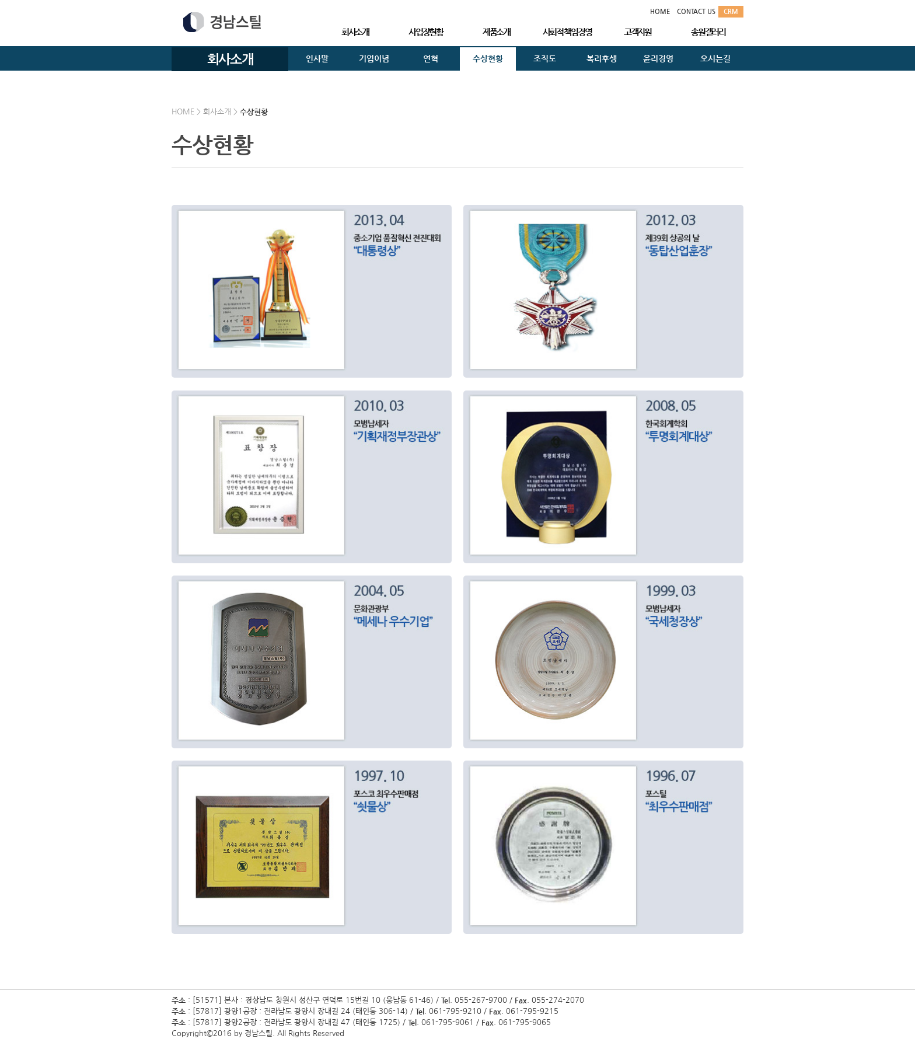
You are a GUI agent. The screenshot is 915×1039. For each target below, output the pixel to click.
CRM (731, 11)
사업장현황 (425, 32)
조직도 (544, 58)
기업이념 (374, 58)
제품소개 (496, 32)
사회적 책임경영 (567, 32)
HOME (660, 11)
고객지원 (637, 32)
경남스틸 (222, 22)
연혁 (430, 58)
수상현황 (488, 58)
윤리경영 (658, 58)
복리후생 (601, 58)
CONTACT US (696, 11)
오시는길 (715, 58)
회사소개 (355, 32)
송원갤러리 (708, 32)
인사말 (317, 58)
